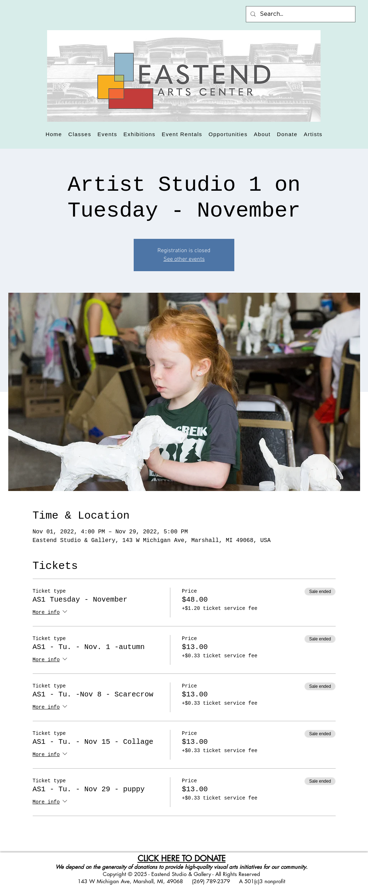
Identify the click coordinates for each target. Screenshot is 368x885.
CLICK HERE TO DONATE (182, 858)
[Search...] (300, 14)
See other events (184, 259)
